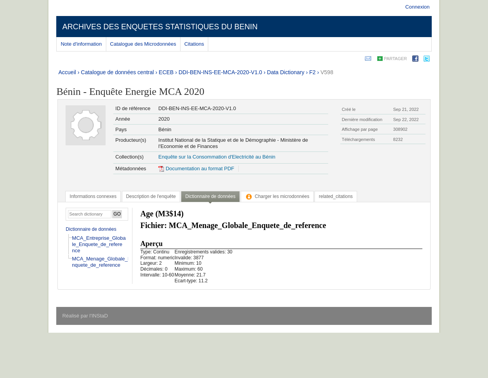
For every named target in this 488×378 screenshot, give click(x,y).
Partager (395, 58)
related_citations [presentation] (336, 196)
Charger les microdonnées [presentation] (277, 196)
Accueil (67, 72)
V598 (326, 72)
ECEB (166, 72)
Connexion (417, 7)
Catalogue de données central (117, 72)
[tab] (93, 196)
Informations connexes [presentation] (93, 196)
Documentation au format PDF (196, 168)
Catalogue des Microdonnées (143, 44)
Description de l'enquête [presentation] (151, 196)
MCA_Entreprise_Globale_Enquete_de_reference (98, 244)
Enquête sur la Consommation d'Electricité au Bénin (216, 157)
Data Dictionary (285, 72)
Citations (194, 44)
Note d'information (81, 44)
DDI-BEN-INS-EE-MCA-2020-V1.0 (220, 72)
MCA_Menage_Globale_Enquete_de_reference (101, 262)
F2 (312, 72)
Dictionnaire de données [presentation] (210, 196)
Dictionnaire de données (91, 229)
